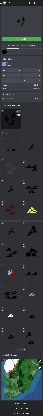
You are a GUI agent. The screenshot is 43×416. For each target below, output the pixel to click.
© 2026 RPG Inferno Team (22, 413)
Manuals (25, 403)
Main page (18, 403)
